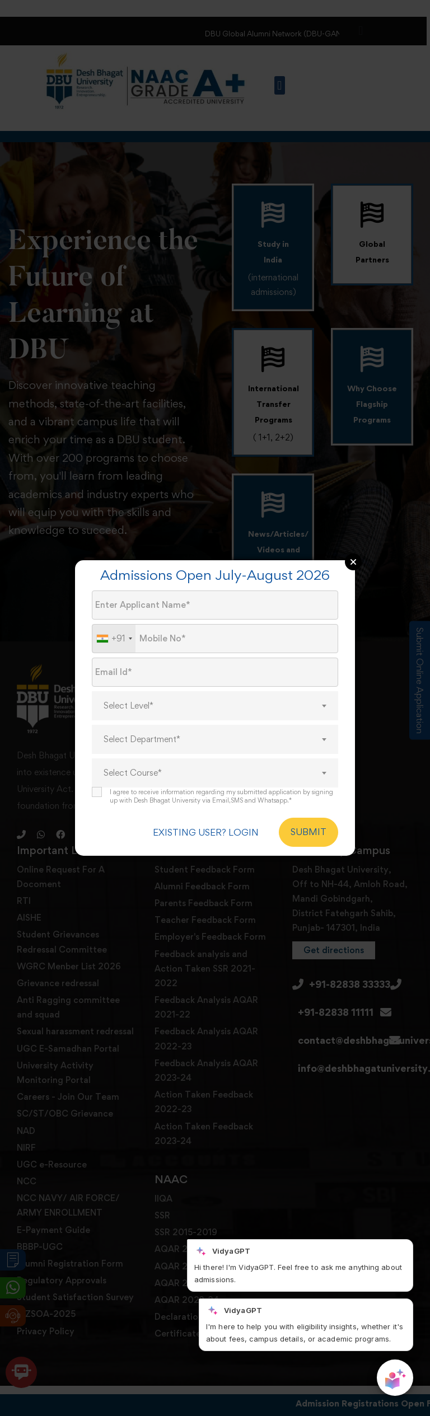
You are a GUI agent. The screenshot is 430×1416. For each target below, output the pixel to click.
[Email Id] (215, 672)
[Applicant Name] (215, 605)
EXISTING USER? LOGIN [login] (203, 832)
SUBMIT (308, 832)
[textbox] (215, 706)
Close (353, 562)
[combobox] (113, 639)
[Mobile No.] (215, 638)
